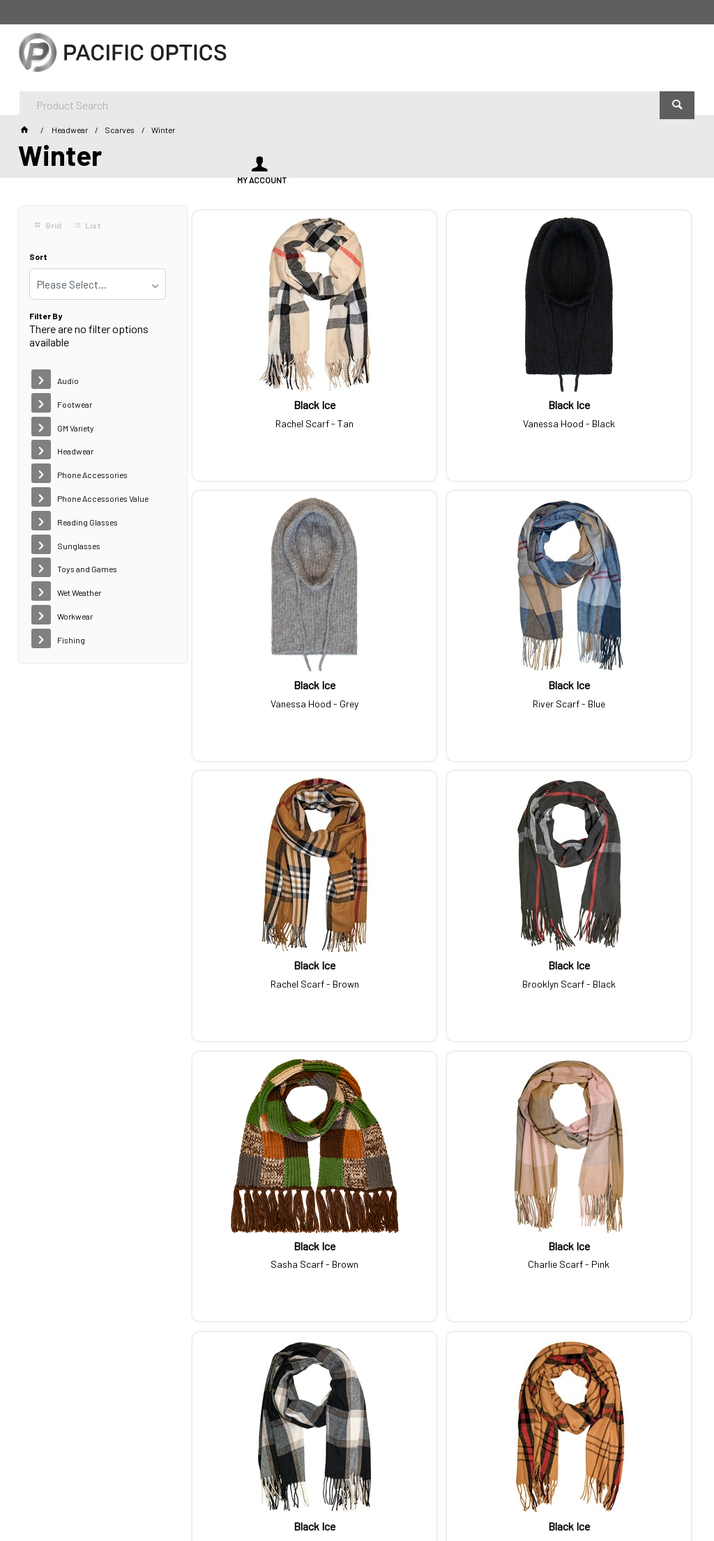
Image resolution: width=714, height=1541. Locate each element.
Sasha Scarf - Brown (272, 937)
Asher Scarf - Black (611, 1203)
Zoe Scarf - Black (441, 1203)
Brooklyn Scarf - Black (611, 671)
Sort (38, 256)
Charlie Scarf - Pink (442, 937)
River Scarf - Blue (272, 671)
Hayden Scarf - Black (611, 937)
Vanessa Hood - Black (442, 404)
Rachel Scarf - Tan (272, 404)
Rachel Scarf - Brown (441, 671)
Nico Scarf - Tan (272, 1203)
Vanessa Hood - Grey (611, 404)
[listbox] (97, 284)
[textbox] (319, 56)
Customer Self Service (226, 1491)
